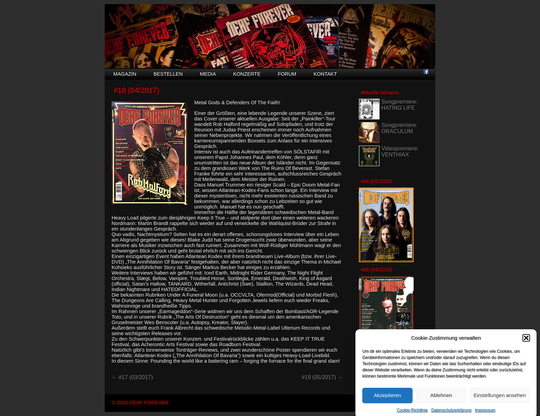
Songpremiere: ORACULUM (399, 128)
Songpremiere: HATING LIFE (399, 105)
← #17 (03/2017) (132, 377)
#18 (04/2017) (136, 90)
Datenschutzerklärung (451, 413)
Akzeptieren (387, 398)
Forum (287, 74)
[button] (526, 341)
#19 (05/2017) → (322, 377)
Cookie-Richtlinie (412, 413)
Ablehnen (441, 398)
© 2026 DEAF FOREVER (140, 402)
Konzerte (247, 74)
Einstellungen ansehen (500, 398)
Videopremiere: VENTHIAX (399, 152)
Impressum (485, 413)
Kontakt (325, 74)
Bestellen (168, 74)
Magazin (124, 74)
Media (208, 74)
